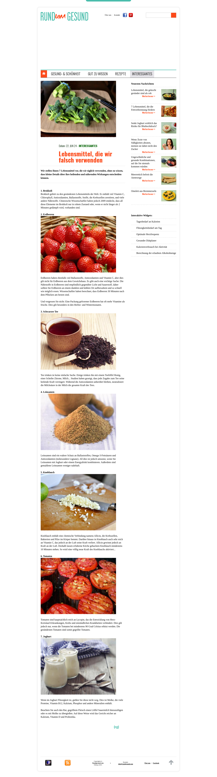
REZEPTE (120, 73)
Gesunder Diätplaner (146, 240)
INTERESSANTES (142, 73)
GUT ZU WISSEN (98, 73)
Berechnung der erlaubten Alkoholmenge (156, 253)
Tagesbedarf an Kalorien (148, 221)
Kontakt (117, 15)
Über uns (108, 15)
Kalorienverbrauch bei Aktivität (151, 247)
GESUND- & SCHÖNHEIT (65, 73)
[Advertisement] (110, 46)
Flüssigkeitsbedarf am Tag (149, 228)
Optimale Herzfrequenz (147, 234)
